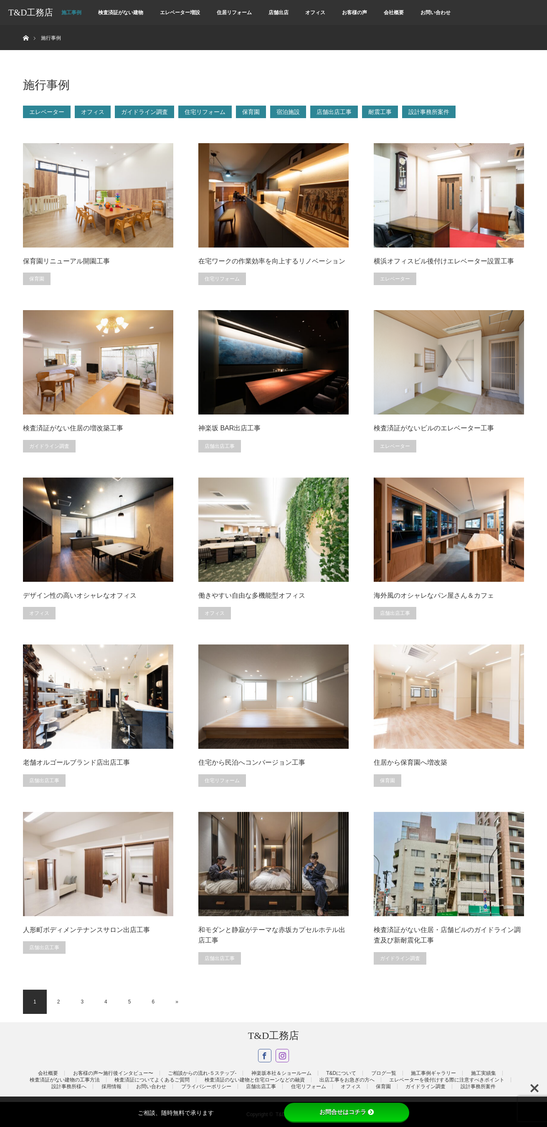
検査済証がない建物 (120, 12)
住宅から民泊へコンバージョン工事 (251, 762)
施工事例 (71, 12)
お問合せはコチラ (346, 1112)
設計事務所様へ (68, 1086)
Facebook (264, 1055)
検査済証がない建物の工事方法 (65, 1079)
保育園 (251, 112)
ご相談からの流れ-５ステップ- (202, 1073)
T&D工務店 (30, 13)
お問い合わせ (435, 12)
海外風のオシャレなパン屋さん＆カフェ (434, 595)
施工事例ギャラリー (433, 1073)
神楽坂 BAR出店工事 (229, 428)
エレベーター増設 (180, 12)
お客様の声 (354, 12)
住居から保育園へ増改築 (410, 762)
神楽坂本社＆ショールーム (281, 1073)
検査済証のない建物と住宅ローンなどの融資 (255, 1079)
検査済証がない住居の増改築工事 (73, 428)
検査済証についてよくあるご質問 (152, 1079)
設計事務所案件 (428, 112)
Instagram (282, 1055)
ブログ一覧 (383, 1073)
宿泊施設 (288, 112)
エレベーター (46, 112)
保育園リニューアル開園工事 (66, 261)
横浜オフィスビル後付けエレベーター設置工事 (444, 261)
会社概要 (394, 12)
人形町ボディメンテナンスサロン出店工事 (86, 929)
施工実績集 (483, 1073)
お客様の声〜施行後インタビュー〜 (113, 1073)
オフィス (315, 12)
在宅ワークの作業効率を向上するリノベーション (271, 261)
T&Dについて (341, 1073)
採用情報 (111, 1086)
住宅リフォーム (205, 112)
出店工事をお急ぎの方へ (347, 1079)
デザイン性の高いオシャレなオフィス (80, 595)
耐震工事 (380, 112)
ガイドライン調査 (144, 112)
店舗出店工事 (334, 112)
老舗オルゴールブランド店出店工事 (76, 762)
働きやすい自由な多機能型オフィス (251, 595)
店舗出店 (278, 12)
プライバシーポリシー (206, 1086)
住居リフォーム (234, 12)
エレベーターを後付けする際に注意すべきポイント (446, 1079)
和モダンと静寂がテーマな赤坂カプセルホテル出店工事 (271, 935)
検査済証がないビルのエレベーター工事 (434, 428)
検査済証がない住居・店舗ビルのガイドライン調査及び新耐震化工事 (447, 935)
